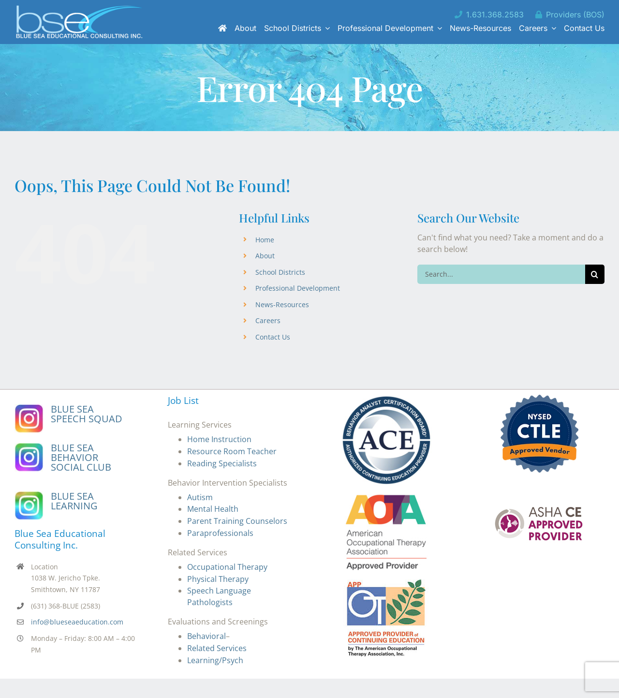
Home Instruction (219, 439)
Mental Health (212, 509)
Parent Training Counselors (237, 521)
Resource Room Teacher (232, 451)
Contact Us (272, 337)
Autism (200, 497)
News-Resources (282, 304)
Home (264, 239)
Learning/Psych (215, 660)
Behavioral (206, 636)
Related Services (217, 648)
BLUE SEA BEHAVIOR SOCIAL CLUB (81, 457)
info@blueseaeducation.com (77, 621)
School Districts (280, 272)
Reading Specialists (222, 463)
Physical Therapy (218, 579)
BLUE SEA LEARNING (74, 501)
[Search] (594, 274)
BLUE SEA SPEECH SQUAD (86, 413)
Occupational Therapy (227, 567)
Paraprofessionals (220, 533)
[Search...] (501, 274)
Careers (267, 320)
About (265, 255)
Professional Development (297, 288)
